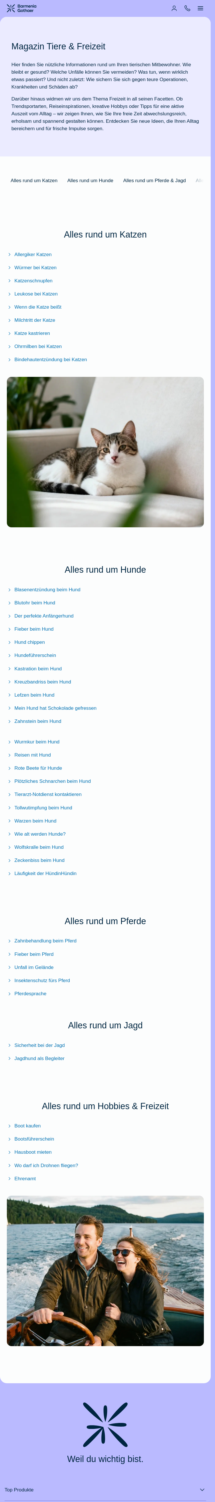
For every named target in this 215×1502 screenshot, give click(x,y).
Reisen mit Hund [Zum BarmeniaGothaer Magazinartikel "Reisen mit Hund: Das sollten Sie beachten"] (29, 755)
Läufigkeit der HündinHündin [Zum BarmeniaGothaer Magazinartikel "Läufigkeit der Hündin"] (42, 873)
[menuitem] (174, 8)
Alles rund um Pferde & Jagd (154, 180)
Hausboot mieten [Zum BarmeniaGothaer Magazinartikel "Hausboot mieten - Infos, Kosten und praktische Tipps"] (29, 1152)
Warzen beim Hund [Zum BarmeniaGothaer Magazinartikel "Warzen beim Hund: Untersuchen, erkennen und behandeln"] (32, 821)
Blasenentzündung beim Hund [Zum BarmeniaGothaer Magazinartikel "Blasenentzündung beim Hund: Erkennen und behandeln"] (44, 589)
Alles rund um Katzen (34, 180)
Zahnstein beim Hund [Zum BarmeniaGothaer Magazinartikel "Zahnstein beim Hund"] (34, 721)
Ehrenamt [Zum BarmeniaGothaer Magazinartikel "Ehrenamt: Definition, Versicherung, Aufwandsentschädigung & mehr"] (21, 1178)
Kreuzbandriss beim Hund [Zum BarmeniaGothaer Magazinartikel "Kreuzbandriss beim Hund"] (39, 682)
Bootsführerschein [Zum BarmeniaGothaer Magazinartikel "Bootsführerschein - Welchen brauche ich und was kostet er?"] (30, 1139)
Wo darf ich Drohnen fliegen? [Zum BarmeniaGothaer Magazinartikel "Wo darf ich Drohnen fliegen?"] (42, 1165)
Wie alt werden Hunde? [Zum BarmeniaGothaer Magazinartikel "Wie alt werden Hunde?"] (36, 834)
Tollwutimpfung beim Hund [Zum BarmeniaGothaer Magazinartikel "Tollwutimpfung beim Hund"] (39, 808)
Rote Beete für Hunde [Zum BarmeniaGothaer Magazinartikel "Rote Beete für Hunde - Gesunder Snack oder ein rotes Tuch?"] (34, 768)
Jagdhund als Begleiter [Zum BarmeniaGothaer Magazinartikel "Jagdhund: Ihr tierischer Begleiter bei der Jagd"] (36, 1058)
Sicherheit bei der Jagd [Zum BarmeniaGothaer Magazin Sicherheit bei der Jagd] (36, 1045)
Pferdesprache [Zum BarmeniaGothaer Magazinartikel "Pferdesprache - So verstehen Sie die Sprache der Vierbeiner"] (27, 993)
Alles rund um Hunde (90, 180)
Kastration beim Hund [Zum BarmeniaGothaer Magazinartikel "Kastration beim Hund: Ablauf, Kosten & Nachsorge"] (34, 668)
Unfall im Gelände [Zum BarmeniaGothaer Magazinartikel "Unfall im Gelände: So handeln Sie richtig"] (30, 967)
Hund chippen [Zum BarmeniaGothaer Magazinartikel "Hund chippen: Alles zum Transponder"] (26, 642)
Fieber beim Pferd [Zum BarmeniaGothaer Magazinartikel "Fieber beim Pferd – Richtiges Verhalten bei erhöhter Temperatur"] (30, 954)
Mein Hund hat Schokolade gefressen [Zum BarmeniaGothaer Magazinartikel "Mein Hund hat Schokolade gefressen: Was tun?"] (52, 708)
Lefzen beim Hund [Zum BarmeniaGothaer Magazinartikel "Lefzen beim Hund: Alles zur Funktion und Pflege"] (31, 695)
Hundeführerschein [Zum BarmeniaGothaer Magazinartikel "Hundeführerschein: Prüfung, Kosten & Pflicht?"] (31, 655)
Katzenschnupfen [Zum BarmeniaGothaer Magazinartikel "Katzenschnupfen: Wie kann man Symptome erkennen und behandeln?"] (30, 280)
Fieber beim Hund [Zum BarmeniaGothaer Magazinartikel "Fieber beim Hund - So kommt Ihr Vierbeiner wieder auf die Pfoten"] (30, 629)
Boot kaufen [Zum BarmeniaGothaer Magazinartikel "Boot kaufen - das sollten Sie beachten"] (24, 1126)
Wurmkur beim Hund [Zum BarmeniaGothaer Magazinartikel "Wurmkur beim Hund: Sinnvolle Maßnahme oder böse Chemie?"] (33, 742)
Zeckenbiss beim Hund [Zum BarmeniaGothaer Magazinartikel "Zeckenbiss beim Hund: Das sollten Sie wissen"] (36, 860)
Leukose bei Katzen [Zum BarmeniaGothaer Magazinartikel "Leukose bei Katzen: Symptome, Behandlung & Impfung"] (32, 294)
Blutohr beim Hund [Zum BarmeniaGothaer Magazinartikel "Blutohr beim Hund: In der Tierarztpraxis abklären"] (31, 603)
